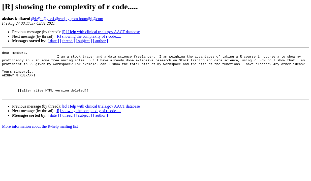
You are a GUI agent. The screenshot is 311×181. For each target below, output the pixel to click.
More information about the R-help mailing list (40, 135)
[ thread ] (67, 41)
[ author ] (100, 41)
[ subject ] (84, 41)
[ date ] (53, 41)
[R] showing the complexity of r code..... (88, 36)
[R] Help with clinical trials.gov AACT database (101, 32)
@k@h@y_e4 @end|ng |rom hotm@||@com (67, 19)
